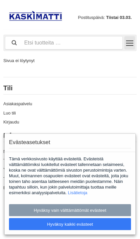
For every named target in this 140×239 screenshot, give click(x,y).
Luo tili (9, 113)
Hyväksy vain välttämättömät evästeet (70, 210)
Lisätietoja (77, 192)
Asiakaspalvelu (17, 103)
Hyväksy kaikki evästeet (70, 224)
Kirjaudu (11, 122)
